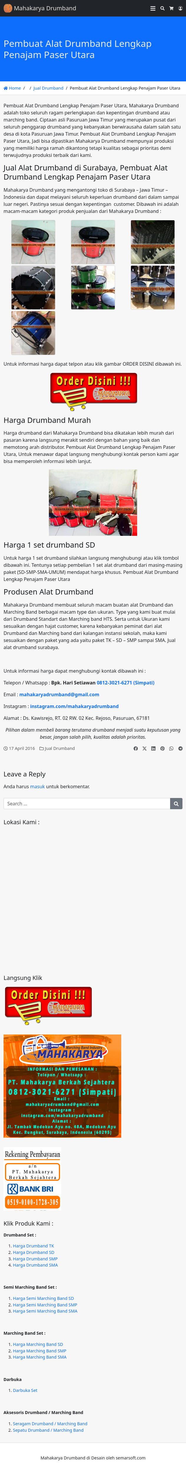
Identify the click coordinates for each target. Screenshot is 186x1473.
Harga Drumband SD (33, 1252)
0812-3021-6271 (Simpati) (126, 682)
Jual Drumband (49, 88)
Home (12, 88)
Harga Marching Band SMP (40, 1351)
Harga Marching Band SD (38, 1344)
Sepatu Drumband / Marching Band (48, 1430)
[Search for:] (87, 803)
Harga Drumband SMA (35, 1265)
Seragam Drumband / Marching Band (50, 1423)
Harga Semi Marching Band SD (43, 1298)
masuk (37, 786)
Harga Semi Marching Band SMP (45, 1305)
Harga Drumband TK (33, 1246)
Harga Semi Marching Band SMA (45, 1311)
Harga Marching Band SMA (40, 1357)
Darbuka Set (25, 1390)
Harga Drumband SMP (35, 1259)
